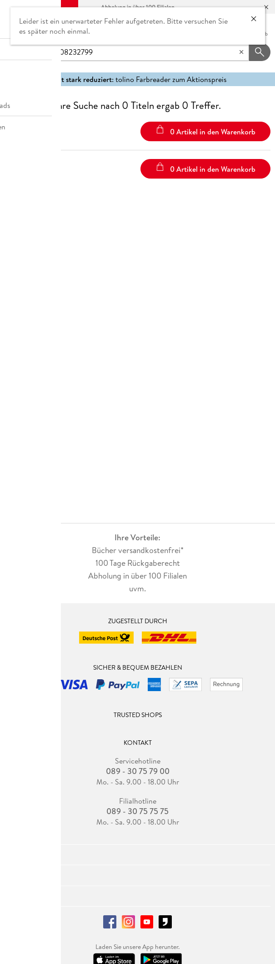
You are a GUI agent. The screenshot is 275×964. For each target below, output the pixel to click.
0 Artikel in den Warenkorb (205, 131)
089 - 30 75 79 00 (138, 771)
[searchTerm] (141, 52)
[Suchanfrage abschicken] (260, 52)
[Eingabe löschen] (241, 52)
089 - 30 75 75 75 (137, 811)
